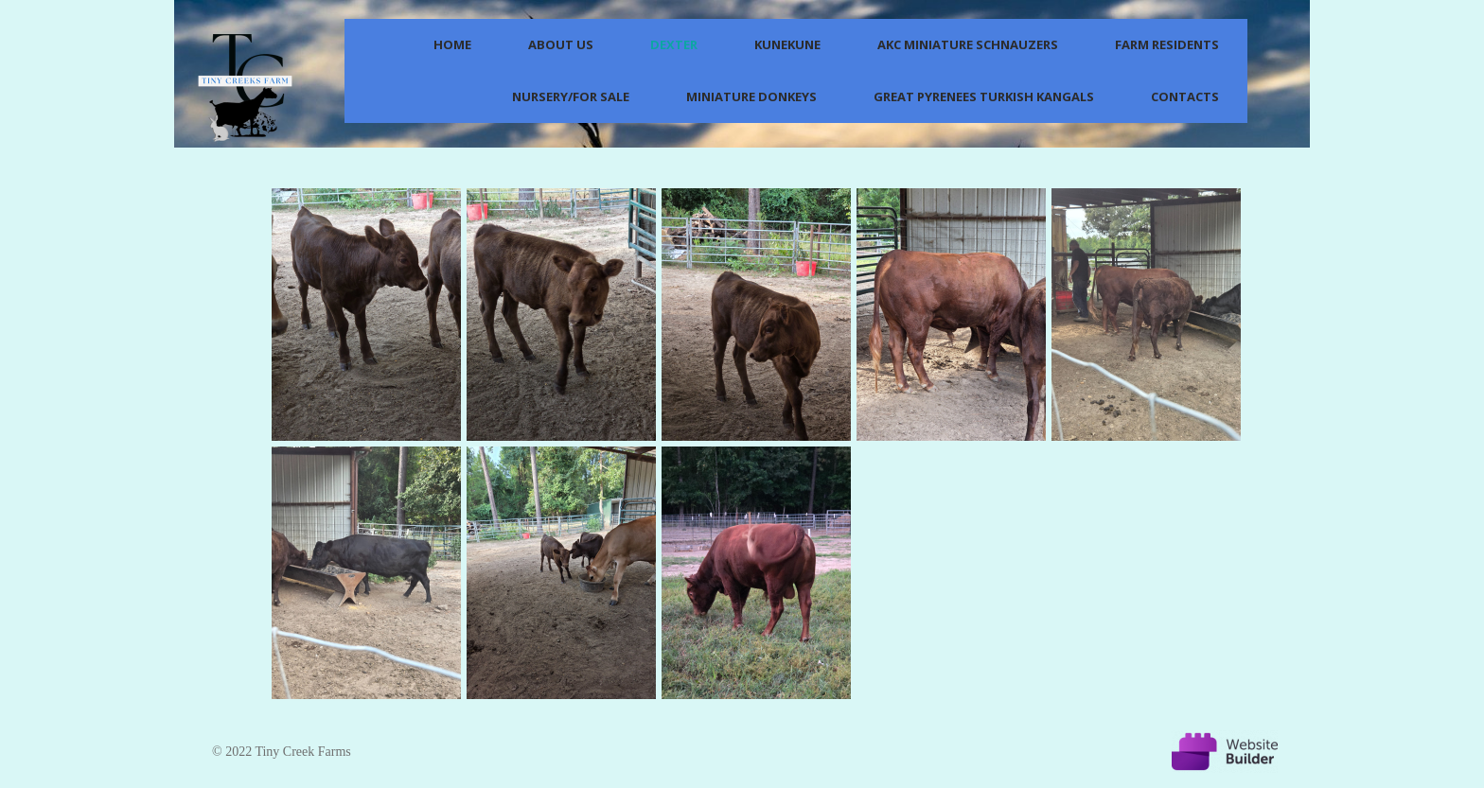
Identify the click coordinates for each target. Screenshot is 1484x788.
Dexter (674, 44)
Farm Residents (1167, 44)
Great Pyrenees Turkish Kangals (984, 96)
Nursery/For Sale (570, 96)
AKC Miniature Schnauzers (967, 44)
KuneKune (787, 44)
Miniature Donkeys (751, 96)
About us (560, 44)
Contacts (1185, 96)
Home (452, 44)
